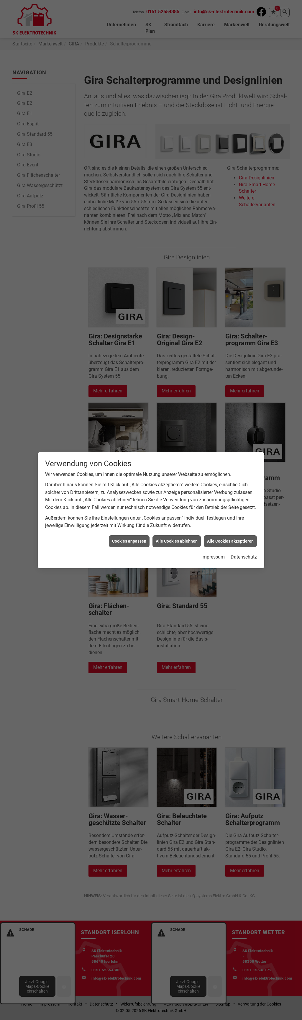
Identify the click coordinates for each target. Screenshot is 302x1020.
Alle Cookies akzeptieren (230, 541)
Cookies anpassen (129, 541)
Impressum (213, 557)
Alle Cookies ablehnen (177, 541)
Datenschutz (244, 557)
